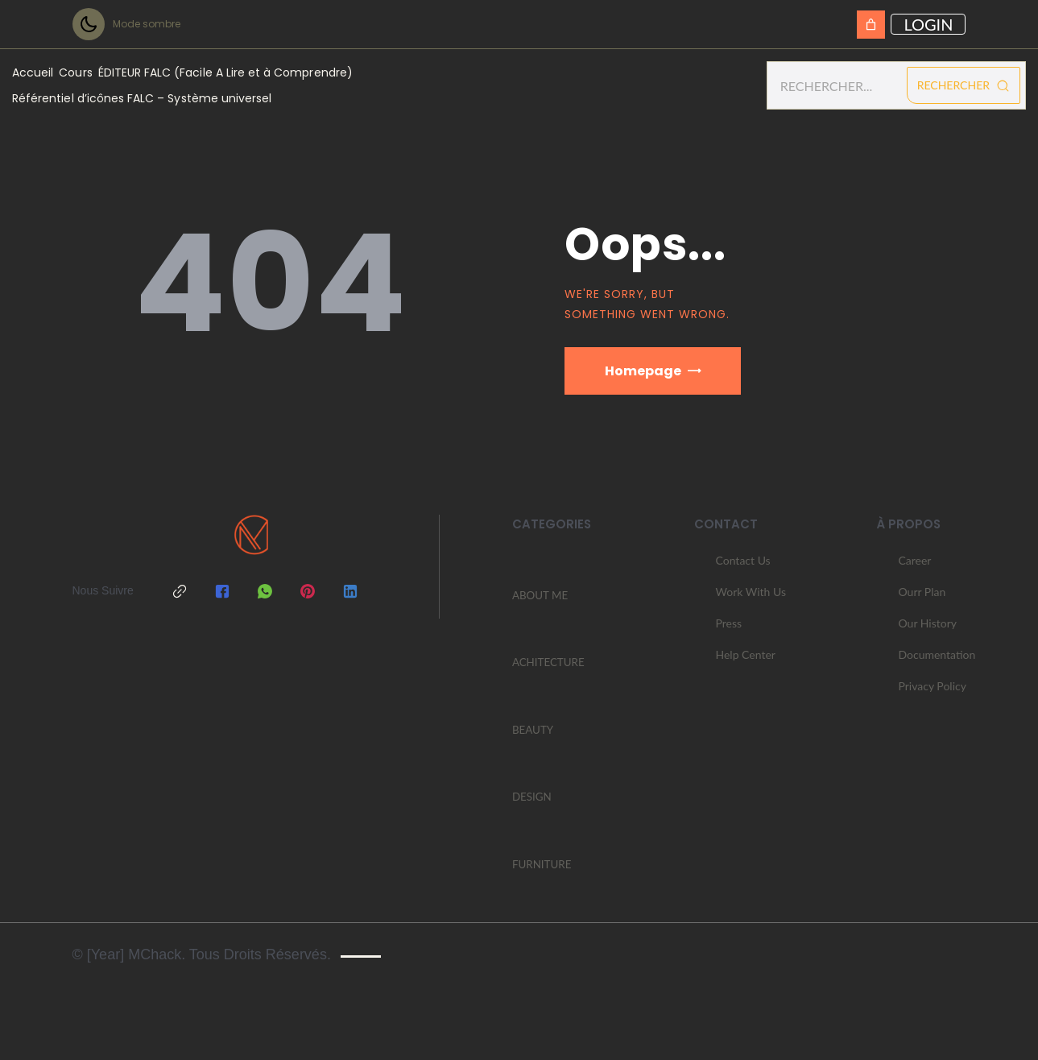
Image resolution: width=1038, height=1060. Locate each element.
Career (914, 567)
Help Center (745, 662)
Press (729, 630)
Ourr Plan (921, 599)
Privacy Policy (932, 693)
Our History (927, 630)
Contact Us (743, 567)
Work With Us (751, 599)
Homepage (643, 371)
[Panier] (871, 24)
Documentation (936, 662)
